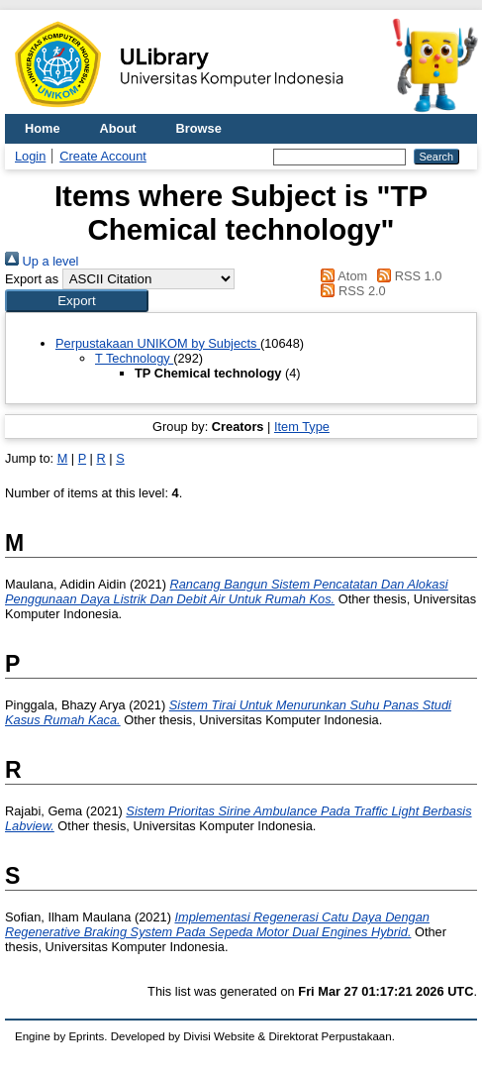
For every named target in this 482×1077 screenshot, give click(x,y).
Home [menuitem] (42, 128)
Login (30, 156)
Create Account (102, 156)
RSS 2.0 (350, 290)
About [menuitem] (118, 128)
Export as (31, 278)
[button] (76, 300)
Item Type (302, 426)
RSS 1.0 (406, 276)
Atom (341, 276)
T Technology (134, 358)
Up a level (41, 261)
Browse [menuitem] (199, 128)
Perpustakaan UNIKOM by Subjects (157, 343)
